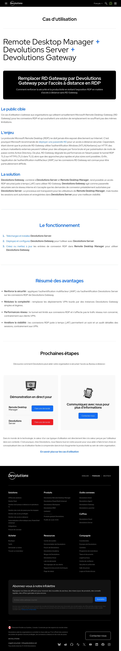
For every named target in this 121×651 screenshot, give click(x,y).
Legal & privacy (84, 558)
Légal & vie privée (14, 643)
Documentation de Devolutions (54, 544)
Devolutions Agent (85, 501)
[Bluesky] (59, 644)
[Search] (106, 3)
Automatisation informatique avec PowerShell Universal (24, 521)
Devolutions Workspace (52, 505)
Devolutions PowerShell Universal (55, 501)
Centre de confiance (86, 561)
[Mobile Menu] (6, 3)
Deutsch (107, 476)
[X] (84, 644)
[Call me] (110, 3)
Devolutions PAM (50, 508)
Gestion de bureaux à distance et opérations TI (23, 506)
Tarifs (10, 544)
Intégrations (12, 526)
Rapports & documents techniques (56, 568)
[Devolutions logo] (18, 476)
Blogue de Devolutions (51, 554)
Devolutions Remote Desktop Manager (57, 498)
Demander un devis (15, 547)
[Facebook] (102, 644)
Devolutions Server (86, 523)
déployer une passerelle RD (53, 141)
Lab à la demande (50, 561)
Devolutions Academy (51, 551)
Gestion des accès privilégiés (18, 514)
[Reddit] (65, 644)
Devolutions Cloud (85, 519)
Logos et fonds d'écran (87, 571)
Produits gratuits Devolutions (54, 516)
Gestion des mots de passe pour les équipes (23, 510)
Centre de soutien (50, 541)
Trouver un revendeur (15, 551)
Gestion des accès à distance (18, 517)
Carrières (82, 547)
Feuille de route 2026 (51, 520)
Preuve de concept (14, 530)
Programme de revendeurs (88, 551)
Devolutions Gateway (86, 505)
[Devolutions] (16, 3)
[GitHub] (71, 644)
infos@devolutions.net (29, 643)
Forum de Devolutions (51, 547)
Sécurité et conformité (87, 564)
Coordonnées (84, 541)
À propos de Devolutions (87, 544)
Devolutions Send (85, 498)
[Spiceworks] (78, 644)
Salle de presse (84, 568)
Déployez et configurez (18, 241)
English (85, 476)
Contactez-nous (98, 635)
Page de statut (49, 571)
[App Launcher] (115, 3)
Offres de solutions (14, 498)
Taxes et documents (86, 554)
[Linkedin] (96, 644)
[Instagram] (109, 644)
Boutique (11, 541)
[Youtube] (90, 644)
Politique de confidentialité (28, 609)
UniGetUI (47, 511)
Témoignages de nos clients (53, 564)
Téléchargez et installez (18, 235)
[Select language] (98, 3)
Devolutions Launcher (86, 508)
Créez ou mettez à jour (19, 246)
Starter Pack (12, 501)
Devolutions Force (50, 558)
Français (96, 476)
